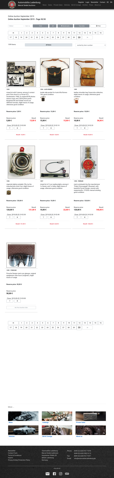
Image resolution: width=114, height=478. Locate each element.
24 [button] (47, 37)
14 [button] (90, 33)
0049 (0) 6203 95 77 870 (82, 451)
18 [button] (16, 37)
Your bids (81, 26)
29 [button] (74, 37)
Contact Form (12, 453)
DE (108, 2)
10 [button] (69, 33)
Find (40, 26)
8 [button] (58, 33)
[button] (13, 33)
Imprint (10, 458)
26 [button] (58, 37)
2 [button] (26, 33)
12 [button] (79, 33)
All (53, 26)
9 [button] (63, 33)
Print (98, 26)
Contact (103, 2)
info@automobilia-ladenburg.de (85, 458)
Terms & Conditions (14, 455)
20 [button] (26, 37)
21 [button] (32, 37)
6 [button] (47, 33)
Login (87, 2)
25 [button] (53, 37)
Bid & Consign (76, 5)
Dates (50, 5)
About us (98, 5)
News (45, 5)
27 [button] (63, 37)
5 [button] (42, 33)
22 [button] (37, 37)
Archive (85, 5)
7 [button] (53, 33)
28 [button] (69, 37)
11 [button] (74, 33)
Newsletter (95, 2)
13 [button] (85, 33)
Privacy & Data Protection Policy (19, 460)
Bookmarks (65, 26)
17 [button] (11, 37)
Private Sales (58, 5)
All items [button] (48, 45)
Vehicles (67, 5)
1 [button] (21, 33)
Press (91, 5)
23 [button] (42, 37)
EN (111, 2)
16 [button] (100, 33)
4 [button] (37, 33)
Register (81, 2)
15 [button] (95, 33)
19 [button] (21, 37)
